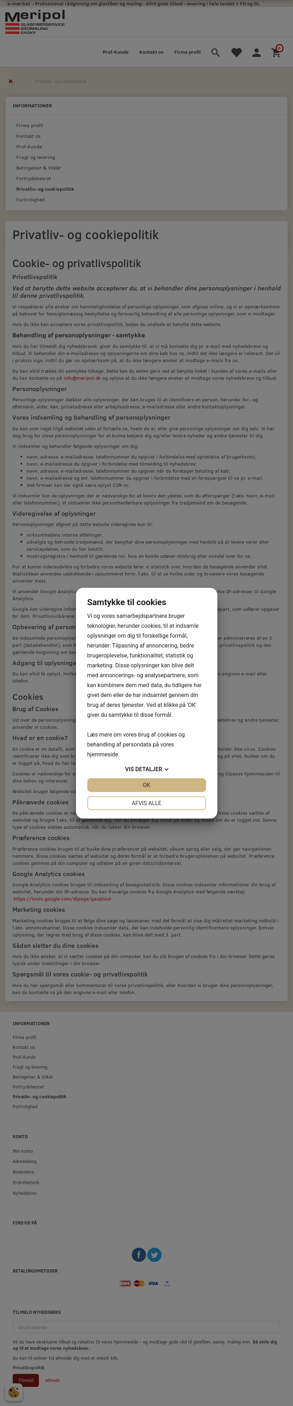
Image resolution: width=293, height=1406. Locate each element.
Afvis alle (146, 803)
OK (146, 785)
